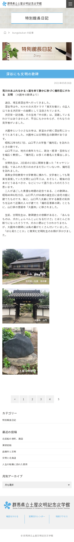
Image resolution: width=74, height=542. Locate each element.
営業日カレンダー (37, 516)
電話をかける (12, 516)
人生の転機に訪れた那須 (15, 464)
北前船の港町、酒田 (12, 438)
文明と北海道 (9, 457)
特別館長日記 (9, 420)
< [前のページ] (15, 399)
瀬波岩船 (7, 445)
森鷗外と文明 (9, 451)
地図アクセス (62, 516)
